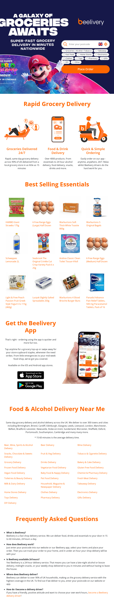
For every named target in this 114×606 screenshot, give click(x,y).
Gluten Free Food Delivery (90, 467)
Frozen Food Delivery (15, 467)
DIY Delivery (10, 502)
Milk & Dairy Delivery (14, 483)
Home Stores (86, 54)
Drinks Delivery (48, 462)
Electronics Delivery (87, 492)
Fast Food (70, 54)
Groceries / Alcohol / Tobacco (79, 50)
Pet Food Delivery (49, 478)
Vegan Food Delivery (14, 472)
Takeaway (102, 50)
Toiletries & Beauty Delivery (18, 478)
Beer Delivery (47, 445)
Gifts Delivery (84, 497)
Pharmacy (93, 58)
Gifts (106, 58)
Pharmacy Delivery (50, 497)
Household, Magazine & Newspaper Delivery (53, 485)
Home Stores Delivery (15, 492)
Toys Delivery (11, 497)
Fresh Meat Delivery (87, 478)
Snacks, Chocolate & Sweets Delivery (18, 455)
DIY (67, 62)
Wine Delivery (84, 445)
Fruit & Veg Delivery (51, 453)
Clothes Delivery (49, 492)
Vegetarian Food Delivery (53, 467)
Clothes (69, 58)
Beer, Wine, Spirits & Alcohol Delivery (18, 447)
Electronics (102, 54)
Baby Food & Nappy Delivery (55, 472)
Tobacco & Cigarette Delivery (92, 453)
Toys (80, 58)
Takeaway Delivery (86, 483)
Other (77, 62)
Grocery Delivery (12, 462)
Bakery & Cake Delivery (88, 462)
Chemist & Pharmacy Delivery (92, 472)
